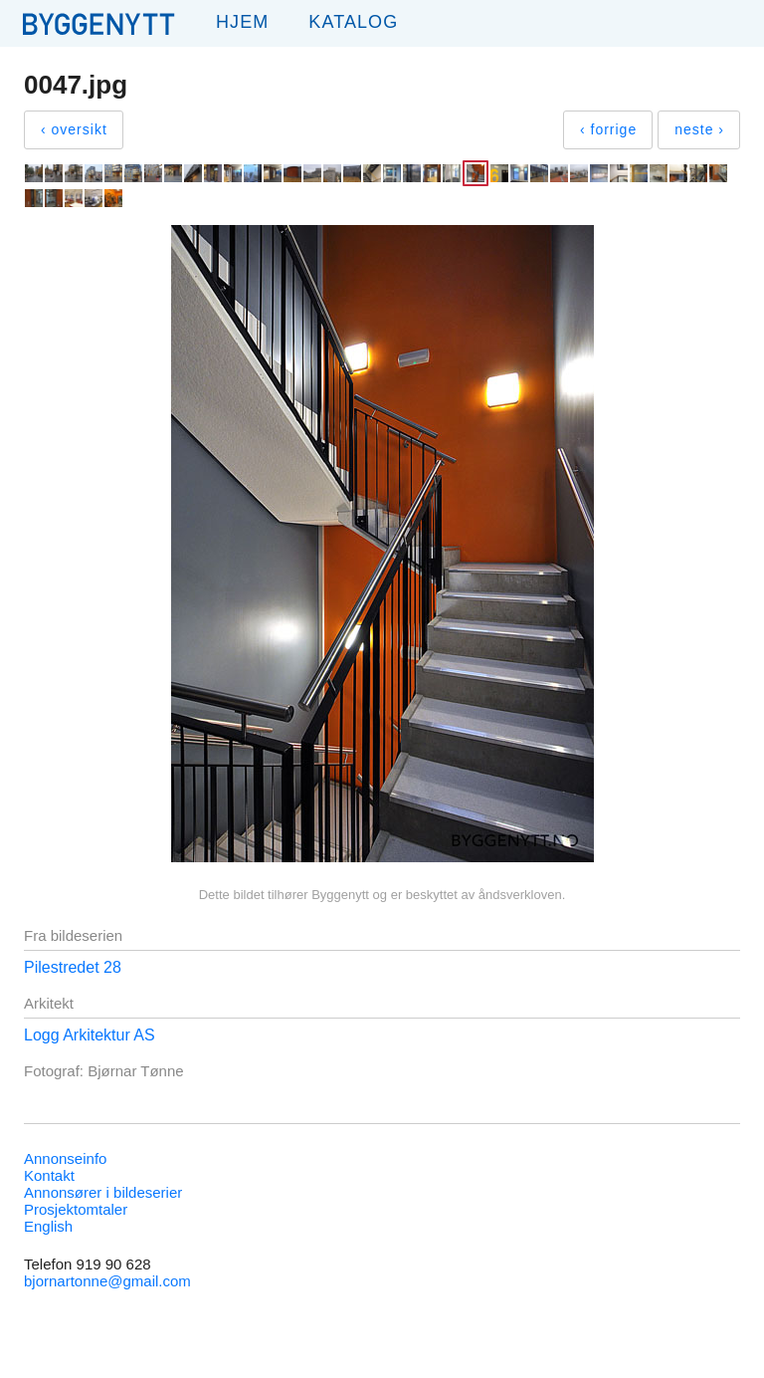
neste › (699, 129)
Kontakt (49, 1175)
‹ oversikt (74, 129)
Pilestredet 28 (72, 967)
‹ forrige (608, 129)
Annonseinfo (65, 1158)
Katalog (353, 22)
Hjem (242, 22)
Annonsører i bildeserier (103, 1192)
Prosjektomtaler (75, 1209)
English (48, 1226)
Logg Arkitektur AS (89, 1035)
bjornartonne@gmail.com (107, 1280)
